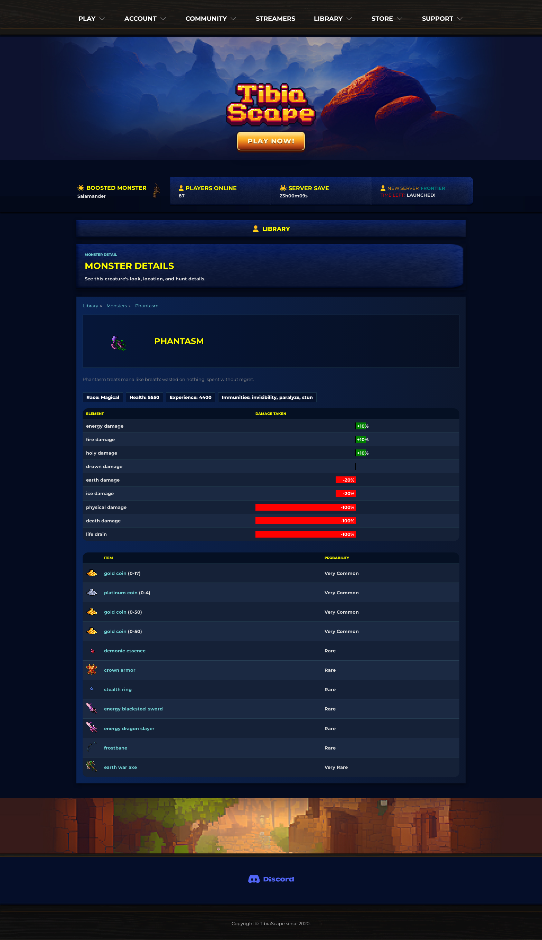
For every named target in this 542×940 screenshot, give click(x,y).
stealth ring (118, 689)
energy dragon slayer (129, 728)
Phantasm (147, 305)
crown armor (120, 670)
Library (90, 305)
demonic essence (125, 650)
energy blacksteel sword (133, 708)
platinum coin (121, 592)
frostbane (115, 748)
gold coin (115, 573)
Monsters (116, 305)
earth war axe (120, 767)
